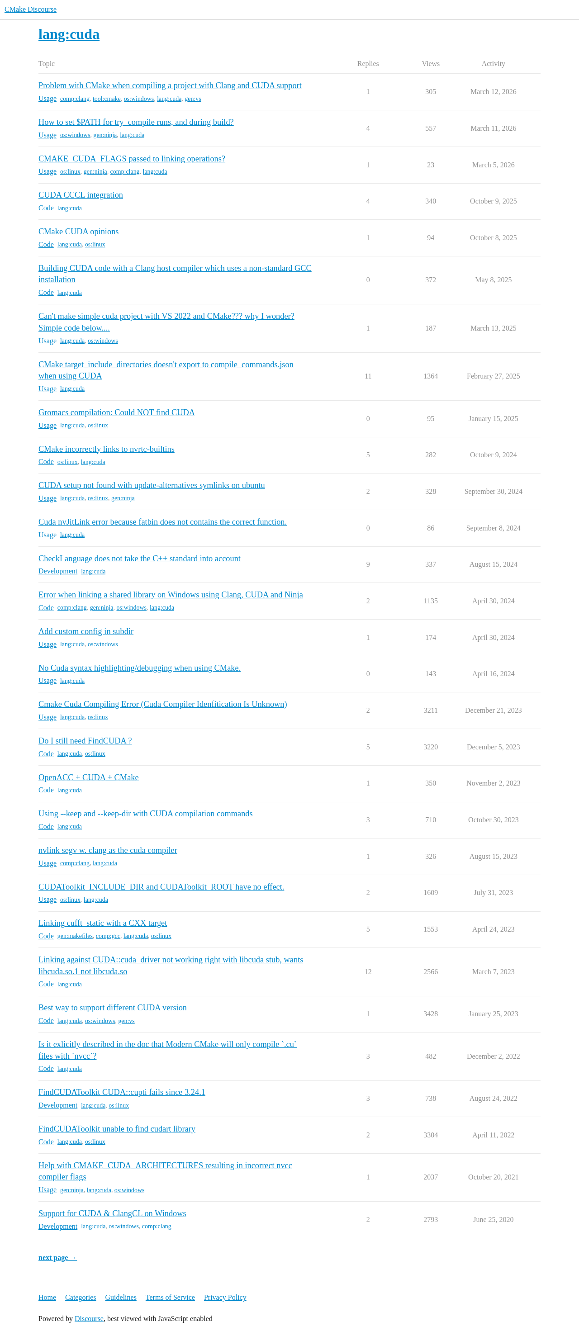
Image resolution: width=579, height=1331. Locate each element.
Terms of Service (170, 1297)
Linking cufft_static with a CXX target (102, 923)
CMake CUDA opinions (78, 231)
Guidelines (121, 1297)
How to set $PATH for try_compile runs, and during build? (136, 122)
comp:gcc (108, 936)
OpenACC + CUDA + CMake (88, 777)
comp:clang (75, 98)
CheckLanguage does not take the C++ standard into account (139, 558)
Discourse (89, 1318)
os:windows (139, 98)
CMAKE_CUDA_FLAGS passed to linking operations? (131, 158)
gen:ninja (105, 135)
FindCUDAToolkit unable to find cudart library (116, 1128)
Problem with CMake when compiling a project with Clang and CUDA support (170, 85)
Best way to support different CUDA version (112, 1007)
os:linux (70, 171)
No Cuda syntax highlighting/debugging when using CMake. (139, 668)
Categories (80, 1297)
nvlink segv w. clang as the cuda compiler (107, 850)
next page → (57, 1257)
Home (47, 1297)
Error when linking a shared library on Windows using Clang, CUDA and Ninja (170, 594)
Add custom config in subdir (85, 631)
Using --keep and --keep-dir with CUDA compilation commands (145, 813)
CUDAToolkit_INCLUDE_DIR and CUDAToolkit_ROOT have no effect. (161, 886)
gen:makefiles (75, 936)
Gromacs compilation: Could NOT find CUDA (116, 412)
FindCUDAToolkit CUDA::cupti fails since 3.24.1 (121, 1092)
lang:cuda (169, 98)
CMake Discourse (31, 9)
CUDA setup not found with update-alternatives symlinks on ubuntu (151, 485)
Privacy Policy (225, 1297)
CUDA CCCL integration (80, 194)
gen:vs (193, 98)
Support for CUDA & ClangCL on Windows (112, 1213)
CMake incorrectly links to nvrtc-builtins (106, 449)
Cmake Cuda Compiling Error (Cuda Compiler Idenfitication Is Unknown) (162, 704)
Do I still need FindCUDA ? (85, 740)
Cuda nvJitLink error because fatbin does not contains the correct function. (162, 521)
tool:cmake (107, 98)
